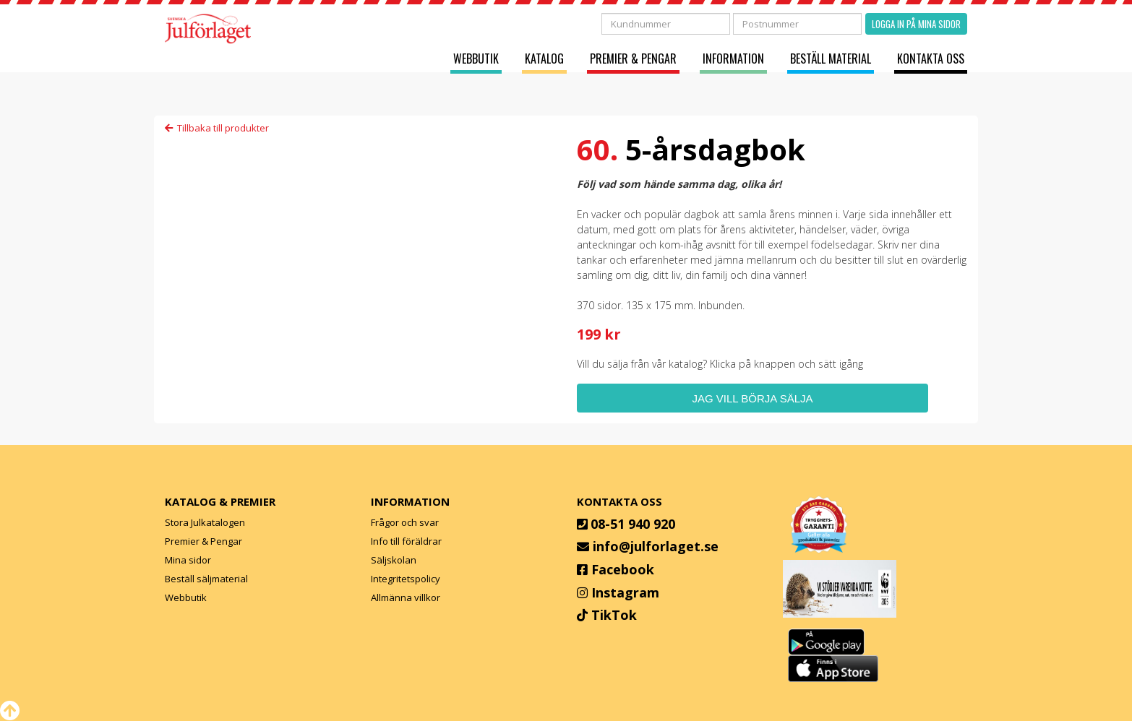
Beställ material (830, 59)
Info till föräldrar (406, 541)
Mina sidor (188, 559)
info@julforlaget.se (656, 546)
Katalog (544, 59)
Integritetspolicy (405, 578)
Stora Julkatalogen (205, 522)
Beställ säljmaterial (206, 578)
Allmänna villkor (405, 597)
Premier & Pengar (633, 59)
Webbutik (476, 59)
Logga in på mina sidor (916, 24)
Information (733, 59)
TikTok (614, 614)
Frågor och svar (405, 522)
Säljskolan (393, 559)
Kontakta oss (930, 59)
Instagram (625, 592)
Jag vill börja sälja (752, 398)
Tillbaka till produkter (217, 127)
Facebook (622, 569)
